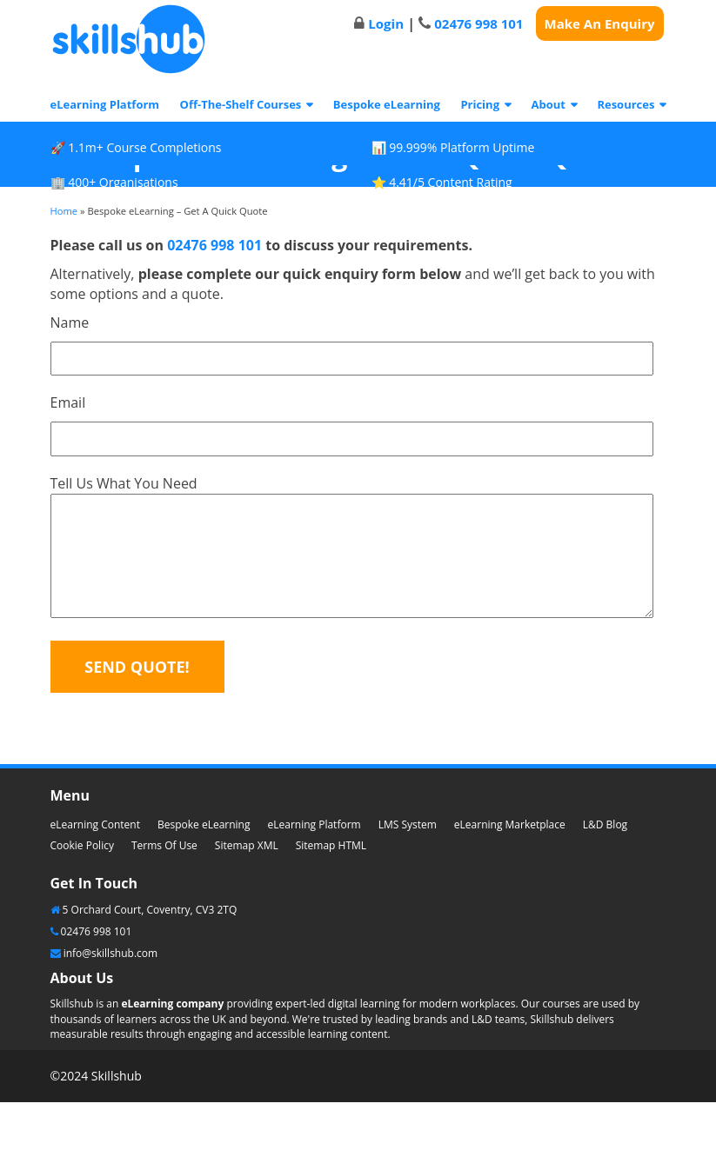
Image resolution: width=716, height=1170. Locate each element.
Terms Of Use (164, 845)
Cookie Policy (82, 845)
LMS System (407, 824)
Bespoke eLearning (386, 104)
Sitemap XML (246, 845)
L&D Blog (605, 824)
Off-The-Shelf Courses (241, 104)
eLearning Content (95, 824)
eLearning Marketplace (509, 824)
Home (64, 210)
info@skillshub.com (111, 953)
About (548, 104)
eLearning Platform (105, 104)
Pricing (479, 104)
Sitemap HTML (331, 845)
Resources (625, 104)
